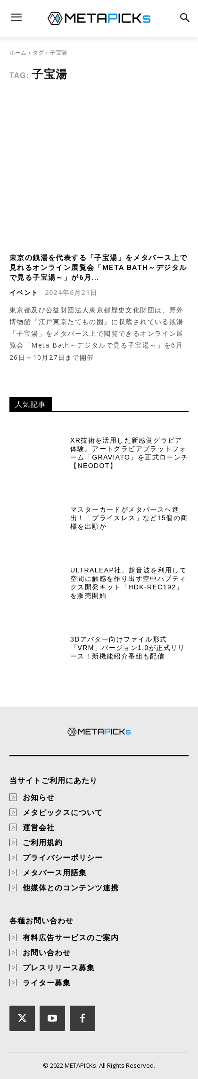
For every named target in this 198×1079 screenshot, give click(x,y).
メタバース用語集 (55, 872)
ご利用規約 (43, 842)
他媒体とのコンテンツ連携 (71, 887)
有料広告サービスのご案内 (71, 937)
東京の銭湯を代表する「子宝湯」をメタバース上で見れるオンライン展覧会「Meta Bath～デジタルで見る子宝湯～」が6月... (98, 268)
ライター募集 (47, 982)
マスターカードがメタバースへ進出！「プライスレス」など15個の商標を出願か (129, 518)
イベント (24, 292)
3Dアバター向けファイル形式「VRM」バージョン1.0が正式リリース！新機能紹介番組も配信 (127, 647)
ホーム (17, 52)
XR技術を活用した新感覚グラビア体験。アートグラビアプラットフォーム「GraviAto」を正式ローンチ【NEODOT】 (129, 453)
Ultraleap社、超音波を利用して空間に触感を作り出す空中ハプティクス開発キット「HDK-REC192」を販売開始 (128, 583)
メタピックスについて (63, 812)
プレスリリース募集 (59, 967)
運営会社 (39, 827)
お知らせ (39, 797)
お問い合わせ (47, 952)
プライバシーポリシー (63, 857)
